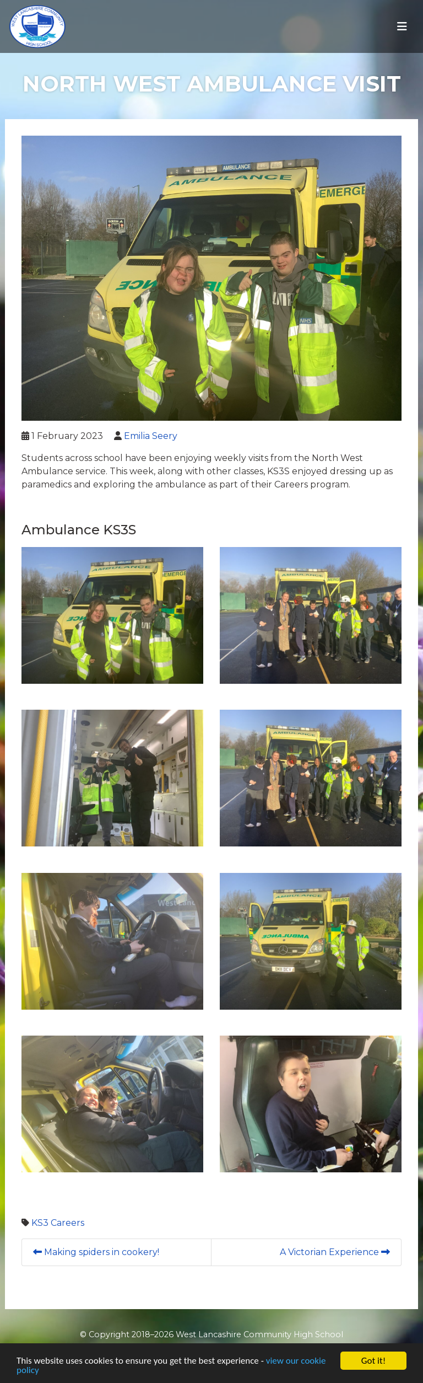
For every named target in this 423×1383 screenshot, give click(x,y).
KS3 (39, 1223)
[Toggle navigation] (402, 26)
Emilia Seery (150, 436)
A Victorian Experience (335, 1252)
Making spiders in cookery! (96, 1252)
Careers (67, 1223)
